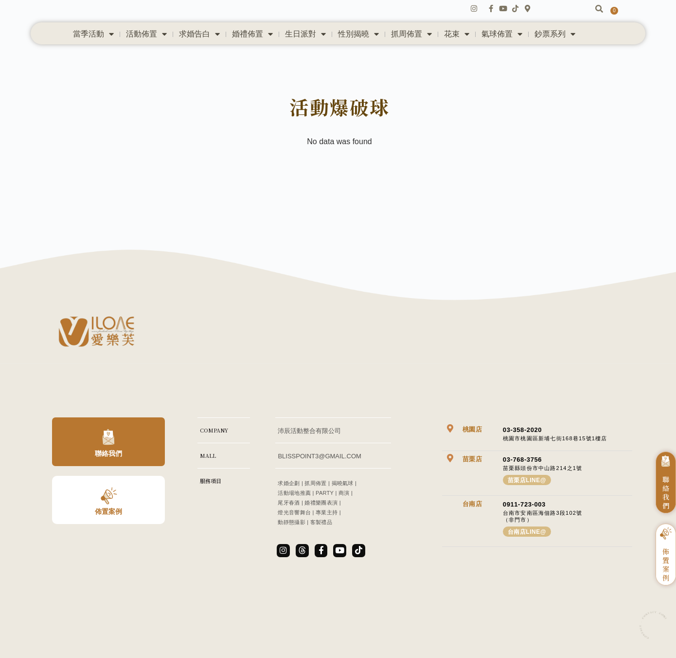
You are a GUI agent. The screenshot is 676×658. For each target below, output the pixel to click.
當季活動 (93, 53)
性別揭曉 (358, 53)
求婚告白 (199, 53)
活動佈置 (146, 53)
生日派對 (305, 53)
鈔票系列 (554, 53)
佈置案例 (108, 539)
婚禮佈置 (252, 53)
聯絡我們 (108, 481)
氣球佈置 (501, 53)
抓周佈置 (411, 53)
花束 (456, 53)
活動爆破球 (340, 130)
